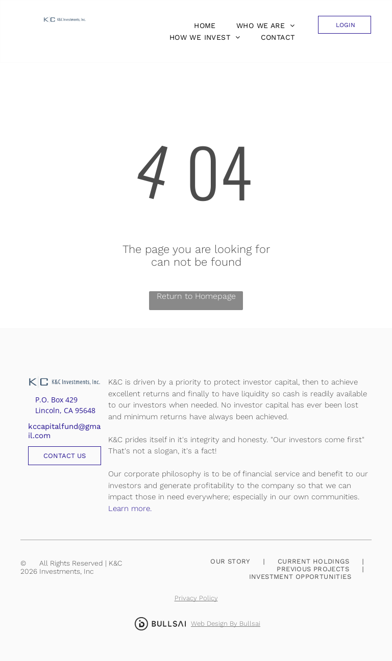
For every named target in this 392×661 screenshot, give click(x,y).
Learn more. (130, 508)
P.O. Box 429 (56, 399)
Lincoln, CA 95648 (65, 410)
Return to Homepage (196, 296)
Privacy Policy (196, 598)
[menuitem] (202, 25)
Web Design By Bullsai (225, 623)
